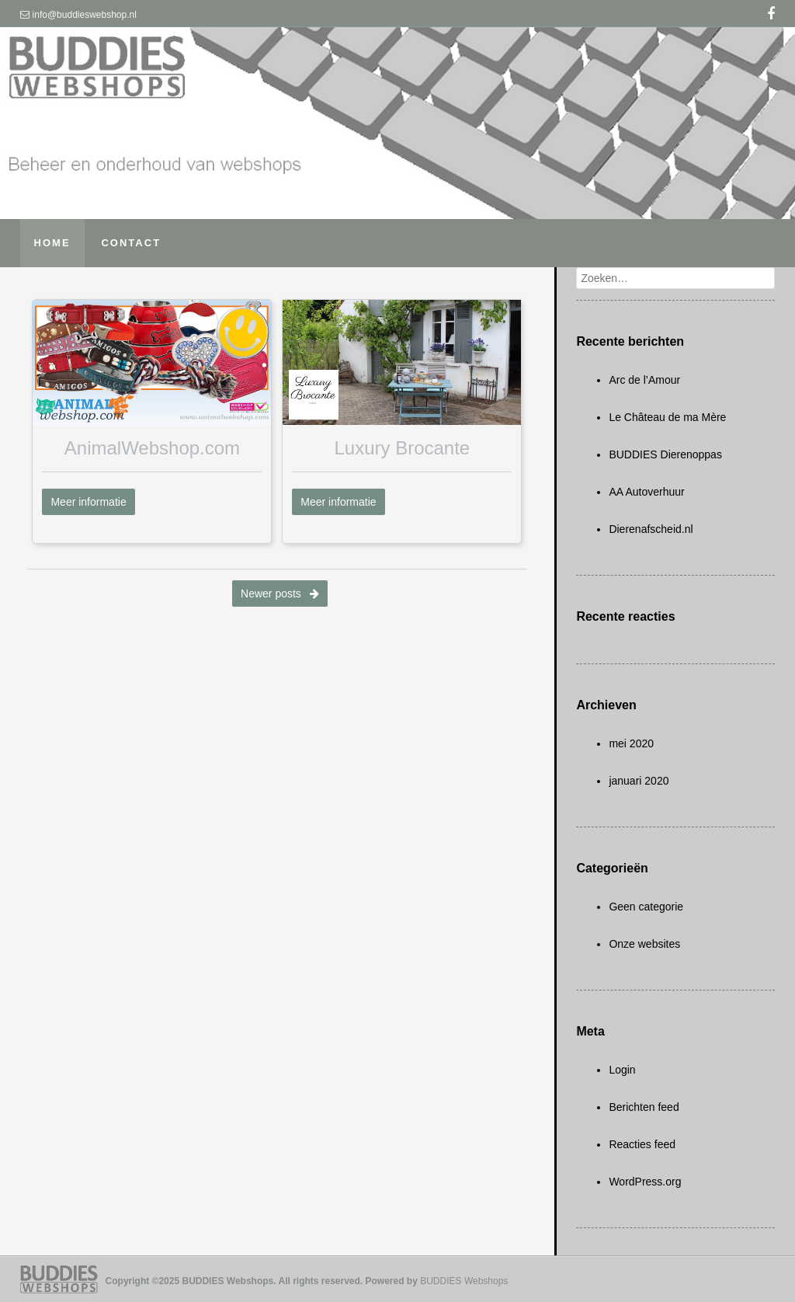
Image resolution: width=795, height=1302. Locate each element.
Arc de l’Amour (644, 380)
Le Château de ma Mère (667, 417)
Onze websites (644, 944)
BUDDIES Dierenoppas (665, 454)
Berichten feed (644, 1107)
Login (622, 1070)
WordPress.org (645, 1181)
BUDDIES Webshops (464, 1281)
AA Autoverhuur (646, 492)
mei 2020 (631, 743)
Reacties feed (642, 1144)
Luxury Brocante (402, 447)
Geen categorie (646, 906)
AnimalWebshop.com (152, 447)
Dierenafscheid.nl (651, 529)
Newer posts (280, 593)
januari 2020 (638, 781)
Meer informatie (88, 502)
